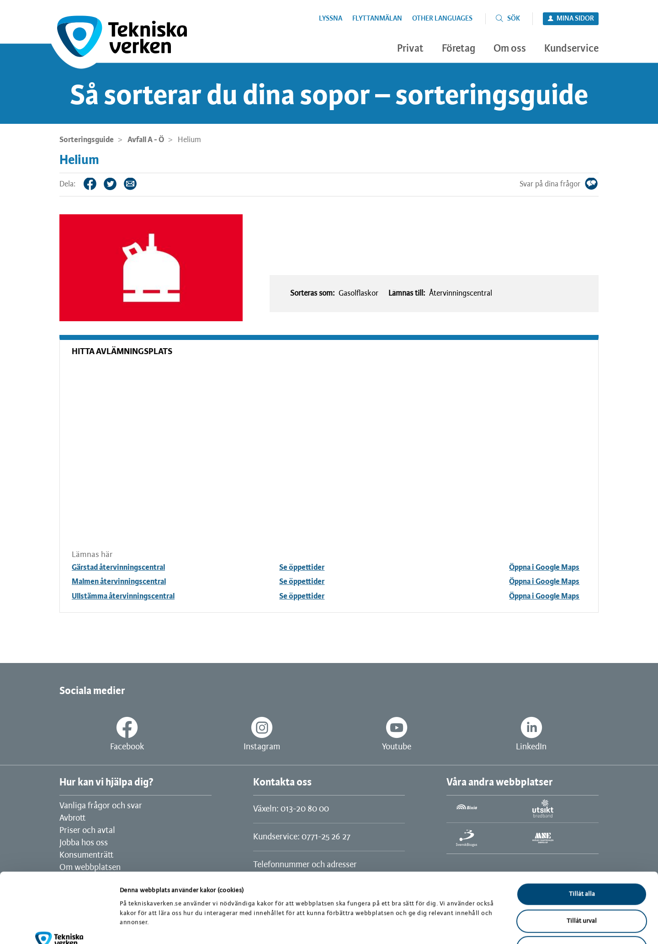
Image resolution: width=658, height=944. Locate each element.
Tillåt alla (582, 832)
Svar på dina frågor (598, 184)
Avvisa (581, 885)
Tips (137, 184)
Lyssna (330, 18)
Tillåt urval (582, 859)
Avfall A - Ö (145, 140)
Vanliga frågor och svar (100, 806)
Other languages (442, 18)
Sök (513, 18)
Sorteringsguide (86, 140)
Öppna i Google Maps (544, 567)
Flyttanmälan (377, 18)
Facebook (96, 184)
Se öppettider (301, 567)
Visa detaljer (474, 926)
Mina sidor (575, 18)
